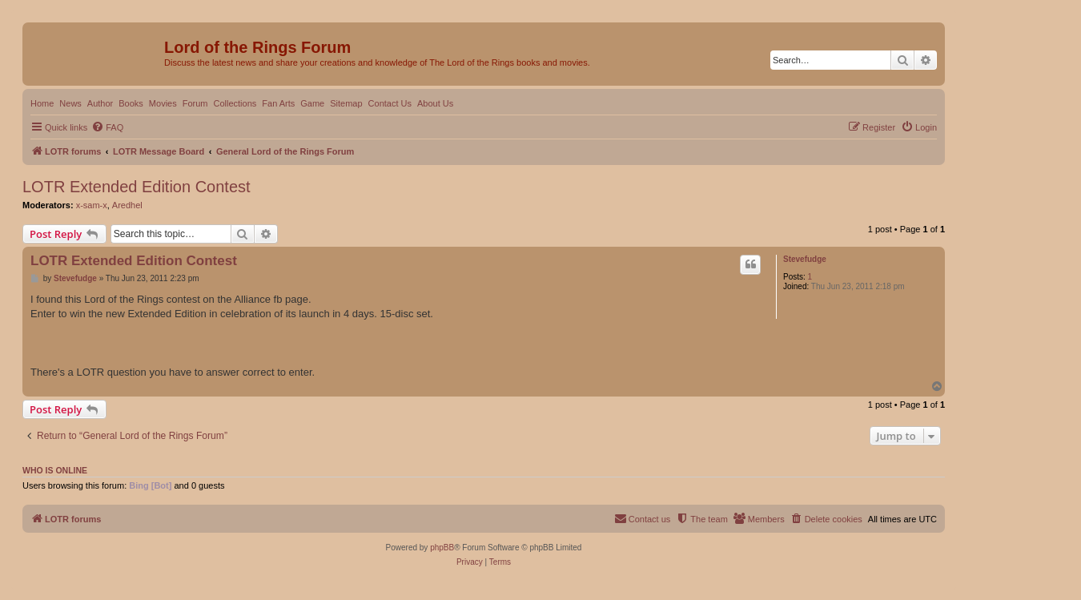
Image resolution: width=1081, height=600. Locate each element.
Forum (195, 103)
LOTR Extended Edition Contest (136, 186)
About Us (435, 103)
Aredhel (127, 205)
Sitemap (346, 103)
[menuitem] (107, 127)
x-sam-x (91, 205)
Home (42, 103)
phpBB (442, 547)
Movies (163, 103)
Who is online (54, 470)
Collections (234, 103)
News (70, 103)
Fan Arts (278, 103)
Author (100, 103)
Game (312, 103)
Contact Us (390, 103)
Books (131, 103)
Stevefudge (804, 259)
